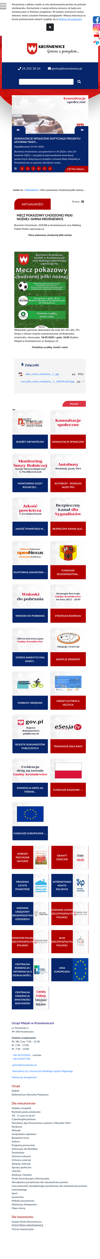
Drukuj (78, 201)
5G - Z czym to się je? (23, 1115)
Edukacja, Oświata (22, 1174)
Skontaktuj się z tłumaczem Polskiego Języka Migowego (42, 1071)
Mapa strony (19, 1208)
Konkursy (17, 1126)
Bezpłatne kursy (20, 1137)
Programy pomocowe (23, 1145)
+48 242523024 (21, 1054)
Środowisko (18, 1152)
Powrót (74, 403)
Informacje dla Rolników (25, 1148)
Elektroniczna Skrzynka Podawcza (30, 1094)
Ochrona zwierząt (21, 1159)
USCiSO (16, 1171)
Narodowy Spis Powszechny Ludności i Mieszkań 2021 (41, 1122)
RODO (15, 1090)
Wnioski (16, 1130)
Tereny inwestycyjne (23, 1229)
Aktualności (32, 189)
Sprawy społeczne (21, 1167)
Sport (15, 1193)
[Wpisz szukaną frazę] (46, 82)
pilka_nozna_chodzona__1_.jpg (42, 373)
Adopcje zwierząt (21, 1163)
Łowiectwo (18, 1196)
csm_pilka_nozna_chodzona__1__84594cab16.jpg (47, 381)
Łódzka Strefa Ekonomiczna (27, 1221)
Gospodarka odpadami (24, 1133)
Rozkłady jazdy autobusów (26, 1111)
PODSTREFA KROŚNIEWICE (27, 1225)
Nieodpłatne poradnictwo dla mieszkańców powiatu (40, 1182)
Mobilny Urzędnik (21, 1108)
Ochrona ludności (21, 1156)
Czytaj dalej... (76, 169)
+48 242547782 (21, 1058)
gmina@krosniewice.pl (24, 1064)
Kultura (16, 1141)
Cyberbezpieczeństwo (24, 1119)
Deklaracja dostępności (24, 1077)
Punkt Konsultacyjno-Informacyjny (30, 1178)
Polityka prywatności (23, 1200)
